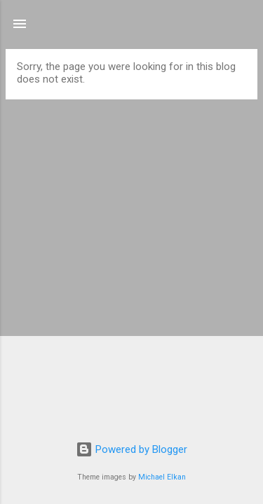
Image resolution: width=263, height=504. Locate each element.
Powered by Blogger (131, 449)
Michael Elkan (162, 477)
